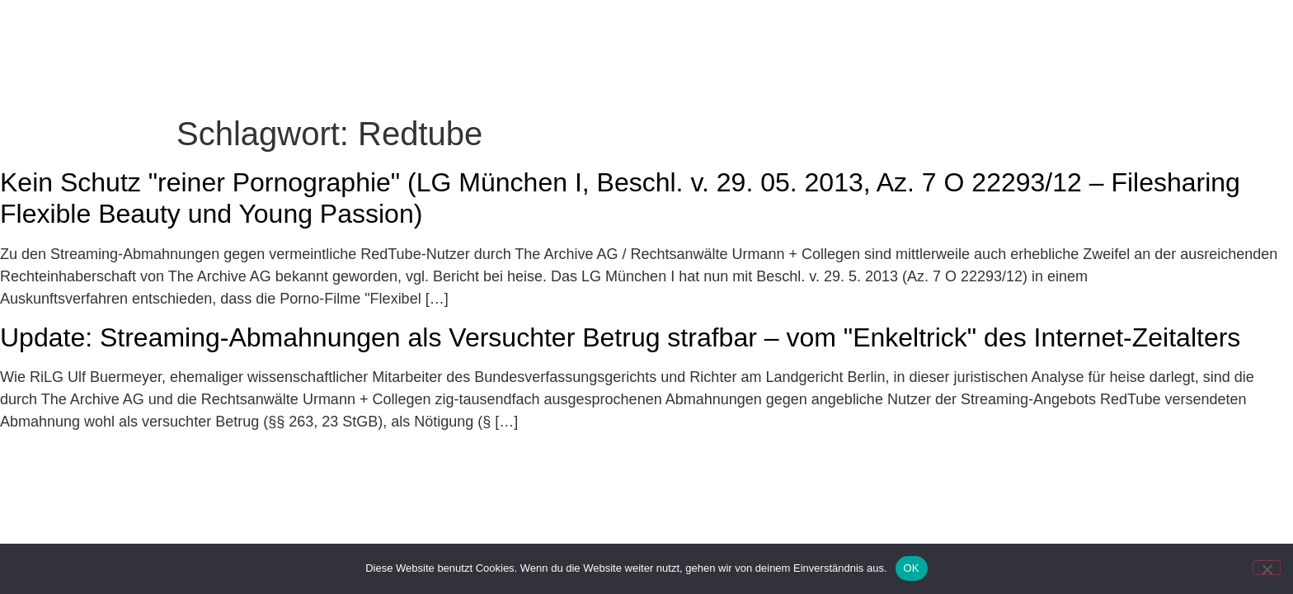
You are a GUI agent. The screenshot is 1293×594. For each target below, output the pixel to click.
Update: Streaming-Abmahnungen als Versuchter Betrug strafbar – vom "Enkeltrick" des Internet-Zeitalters (620, 337)
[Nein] (1267, 567)
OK (911, 568)
